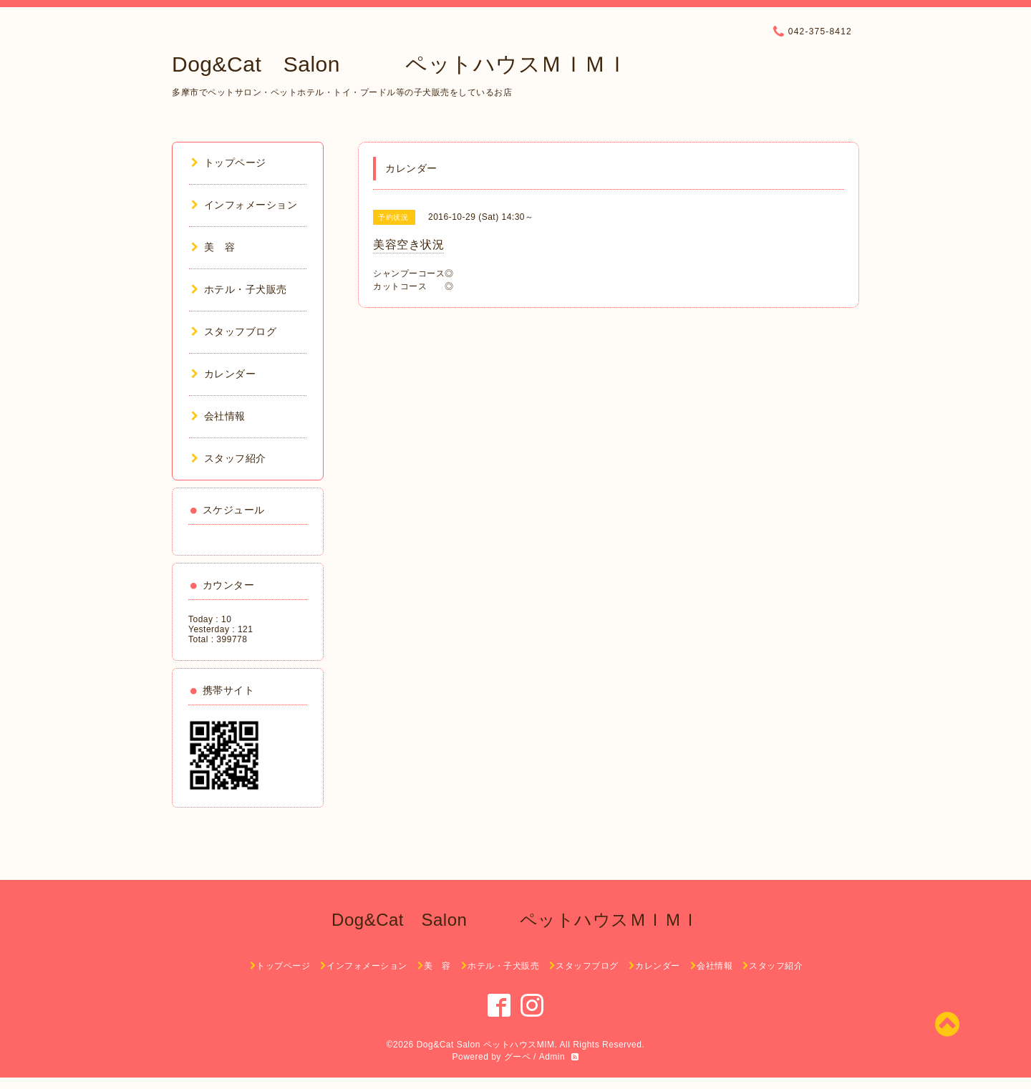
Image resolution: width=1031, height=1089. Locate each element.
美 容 (213, 247)
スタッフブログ (233, 331)
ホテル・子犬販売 (239, 289)
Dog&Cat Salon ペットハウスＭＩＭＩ (400, 64)
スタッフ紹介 (228, 458)
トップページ (228, 162)
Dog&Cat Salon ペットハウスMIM (486, 1045)
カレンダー (223, 373)
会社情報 (218, 416)
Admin (552, 1057)
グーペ (517, 1057)
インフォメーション (244, 204)
